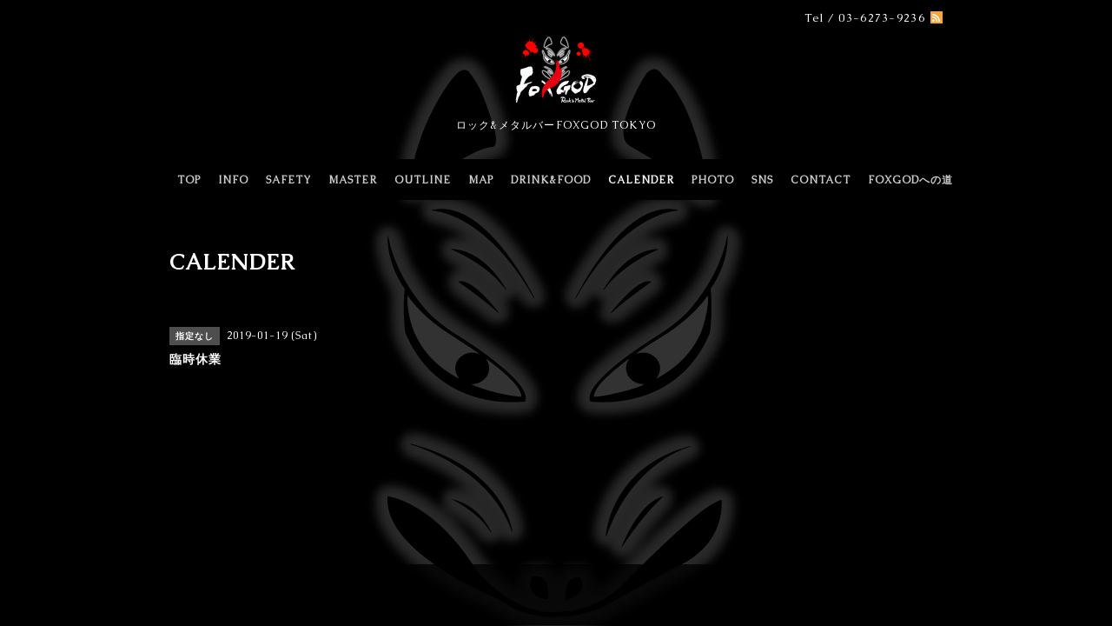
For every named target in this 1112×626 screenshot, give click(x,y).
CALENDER (641, 180)
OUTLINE (422, 180)
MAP (480, 180)
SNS (762, 180)
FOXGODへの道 (910, 180)
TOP (189, 180)
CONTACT (821, 180)
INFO (233, 180)
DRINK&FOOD (551, 180)
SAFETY (288, 180)
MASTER (352, 180)
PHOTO (713, 180)
